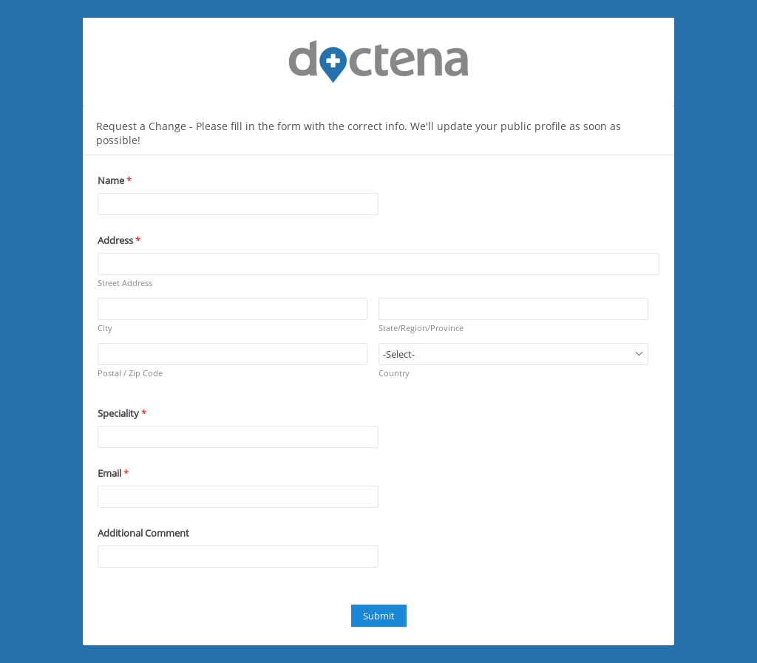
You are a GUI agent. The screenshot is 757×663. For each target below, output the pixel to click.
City (105, 327)
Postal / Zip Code (130, 372)
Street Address (125, 282)
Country (394, 372)
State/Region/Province (421, 327)
